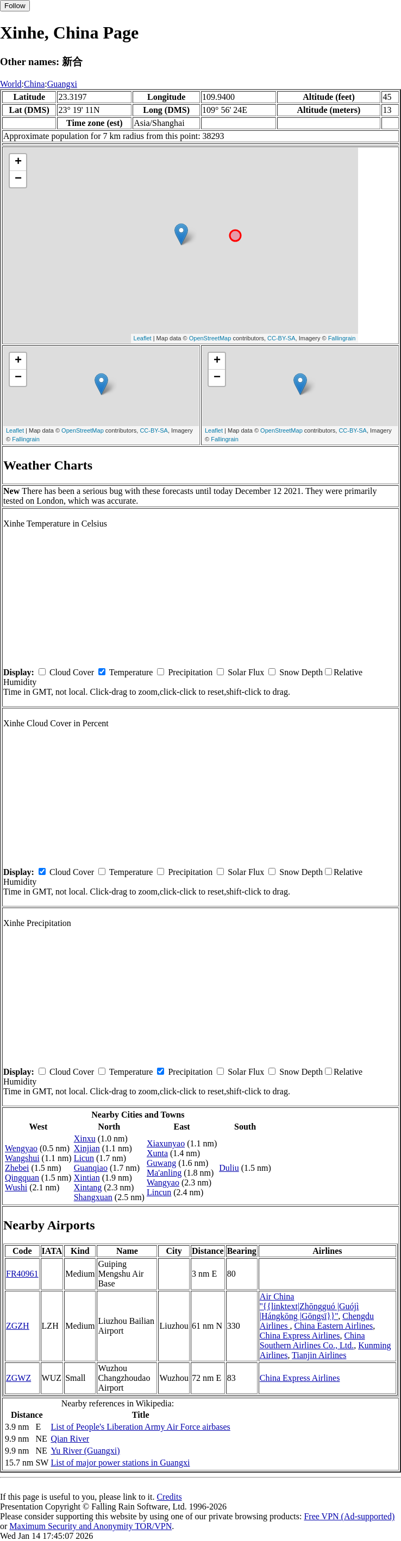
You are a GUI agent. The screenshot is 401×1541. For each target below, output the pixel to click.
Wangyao (163, 1182)
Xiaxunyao (166, 1143)
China (34, 83)
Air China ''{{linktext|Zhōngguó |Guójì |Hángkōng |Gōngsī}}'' (309, 1306)
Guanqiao (91, 1167)
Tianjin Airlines (319, 1355)
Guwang (161, 1163)
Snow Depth (301, 672)
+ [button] (18, 162)
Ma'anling (164, 1172)
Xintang (88, 1187)
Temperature (131, 672)
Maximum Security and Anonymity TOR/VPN (90, 1526)
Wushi (16, 1187)
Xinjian (87, 1148)
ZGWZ (18, 1378)
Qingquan (22, 1177)
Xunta (157, 1153)
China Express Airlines (300, 1335)
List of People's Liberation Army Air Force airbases (140, 1426)
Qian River (70, 1438)
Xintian (87, 1177)
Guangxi (62, 83)
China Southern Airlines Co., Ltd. (312, 1340)
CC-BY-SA (281, 338)
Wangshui (22, 1158)
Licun (84, 1158)
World (11, 83)
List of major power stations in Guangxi (120, 1462)
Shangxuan (93, 1197)
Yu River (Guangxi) (85, 1450)
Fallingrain (342, 338)
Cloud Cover (71, 672)
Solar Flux (246, 672)
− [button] (18, 179)
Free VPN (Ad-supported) (349, 1516)
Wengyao (21, 1148)
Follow (15, 6)
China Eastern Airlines (333, 1325)
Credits (168, 1496)
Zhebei (17, 1167)
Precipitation (190, 672)
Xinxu (85, 1138)
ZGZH (17, 1325)
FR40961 (22, 1273)
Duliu (229, 1167)
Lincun (159, 1192)
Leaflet (143, 338)
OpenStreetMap (210, 338)
